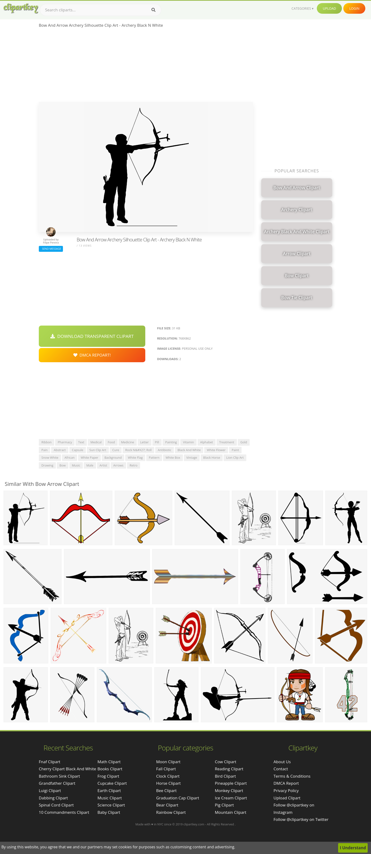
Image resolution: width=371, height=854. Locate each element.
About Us (282, 761)
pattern (154, 457)
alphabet (206, 442)
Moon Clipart (168, 761)
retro (133, 465)
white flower (216, 450)
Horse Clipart (168, 783)
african (70, 457)
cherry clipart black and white (67, 768)
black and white (189, 450)
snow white (49, 457)
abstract (60, 450)
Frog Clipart (108, 776)
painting (171, 442)
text (81, 442)
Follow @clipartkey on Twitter (301, 819)
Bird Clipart (225, 776)
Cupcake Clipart (112, 783)
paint (235, 450)
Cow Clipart (225, 761)
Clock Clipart (168, 776)
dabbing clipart (53, 798)
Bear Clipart (167, 805)
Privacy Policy (286, 790)
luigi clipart (50, 790)
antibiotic (164, 450)
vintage (191, 457)
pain (44, 450)
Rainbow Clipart (171, 812)
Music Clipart (109, 798)
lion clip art (235, 457)
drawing (47, 465)
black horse (211, 457)
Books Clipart (109, 768)
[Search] (153, 9)
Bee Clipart (166, 790)
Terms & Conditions (292, 776)
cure (115, 450)
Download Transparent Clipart (92, 336)
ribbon (46, 442)
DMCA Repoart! (92, 355)
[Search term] (100, 10)
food (111, 442)
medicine (127, 442)
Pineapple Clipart (231, 783)
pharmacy (65, 442)
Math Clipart (109, 761)
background (113, 457)
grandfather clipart (57, 783)
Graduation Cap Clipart (177, 798)
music (76, 465)
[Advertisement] (146, 66)
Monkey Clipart (229, 790)
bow (62, 465)
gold (243, 442)
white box (173, 457)
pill (157, 442)
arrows (118, 465)
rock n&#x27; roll (138, 450)
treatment (226, 442)
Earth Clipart (109, 790)
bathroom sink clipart (59, 776)
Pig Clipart (224, 805)
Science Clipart (111, 805)
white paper (89, 457)
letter (144, 442)
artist (103, 465)
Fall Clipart (166, 768)
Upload (329, 8)
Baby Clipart (108, 812)
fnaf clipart (49, 761)
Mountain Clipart (230, 812)
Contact (281, 768)
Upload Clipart (287, 798)
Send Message (51, 248)
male (89, 465)
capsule (77, 450)
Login (354, 8)
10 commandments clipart (64, 812)
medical (96, 442)
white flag (135, 457)
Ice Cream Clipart (231, 798)
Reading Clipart (229, 768)
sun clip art (97, 450)
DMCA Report (286, 783)
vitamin (188, 442)
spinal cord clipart (56, 805)
